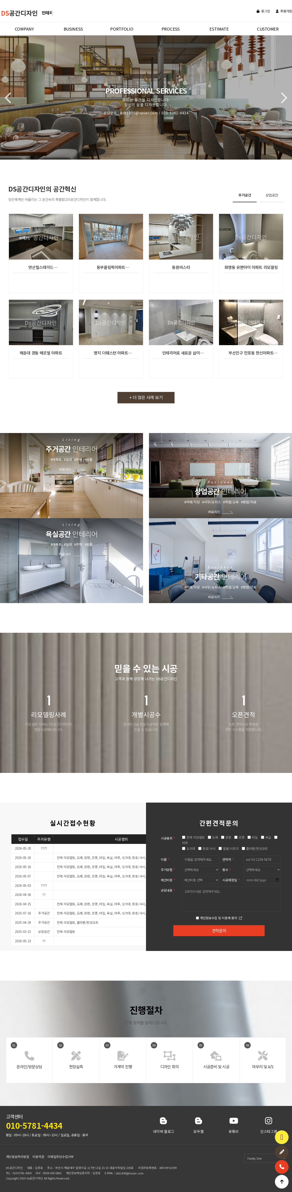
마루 (185, 842)
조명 (241, 837)
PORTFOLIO (121, 29)
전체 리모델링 (195, 837)
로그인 (263, 11)
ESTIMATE (219, 29)
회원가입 (284, 11)
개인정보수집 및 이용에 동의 (218, 918)
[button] (281, 98)
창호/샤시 (209, 848)
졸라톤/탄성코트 (257, 848)
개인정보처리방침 (17, 1156)
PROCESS (171, 29)
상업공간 (272, 194)
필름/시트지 (231, 848)
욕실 (268, 837)
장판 (228, 837)
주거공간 (244, 194)
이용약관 (38, 1156)
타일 (255, 837)
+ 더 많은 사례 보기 (146, 397)
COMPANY (24, 29)
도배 (215, 837)
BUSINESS (73, 29)
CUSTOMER (268, 29)
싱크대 (190, 848)
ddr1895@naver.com (129, 1173)
